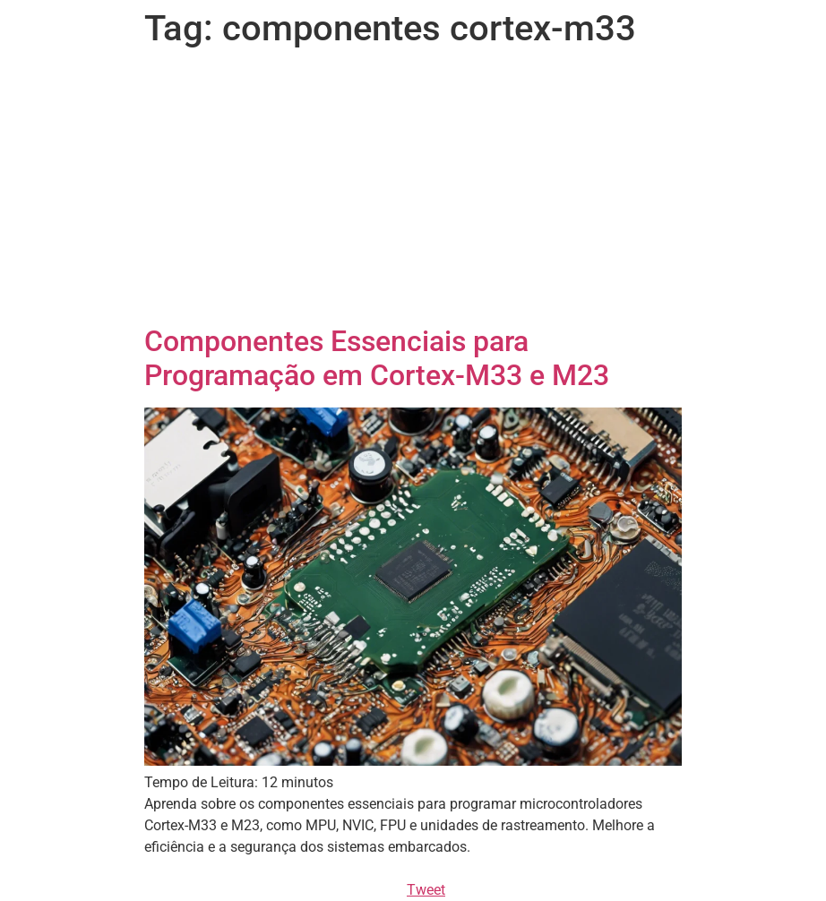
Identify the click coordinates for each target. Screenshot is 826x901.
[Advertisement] (413, 189)
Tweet (426, 889)
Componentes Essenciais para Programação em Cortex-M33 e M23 (376, 358)
